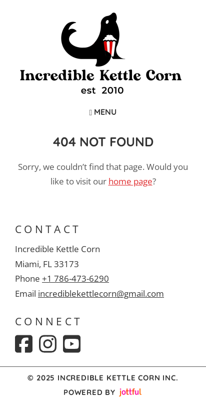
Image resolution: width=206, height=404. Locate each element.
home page (130, 181)
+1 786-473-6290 (75, 278)
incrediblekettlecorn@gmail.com (101, 293)
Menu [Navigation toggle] (103, 112)
